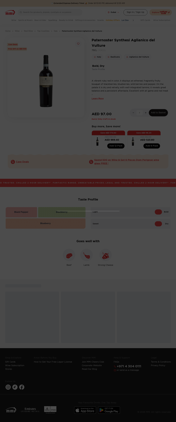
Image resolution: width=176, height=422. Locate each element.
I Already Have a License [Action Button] (88, 198)
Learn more (102, 237)
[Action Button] (115, 174)
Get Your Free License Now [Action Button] (88, 245)
